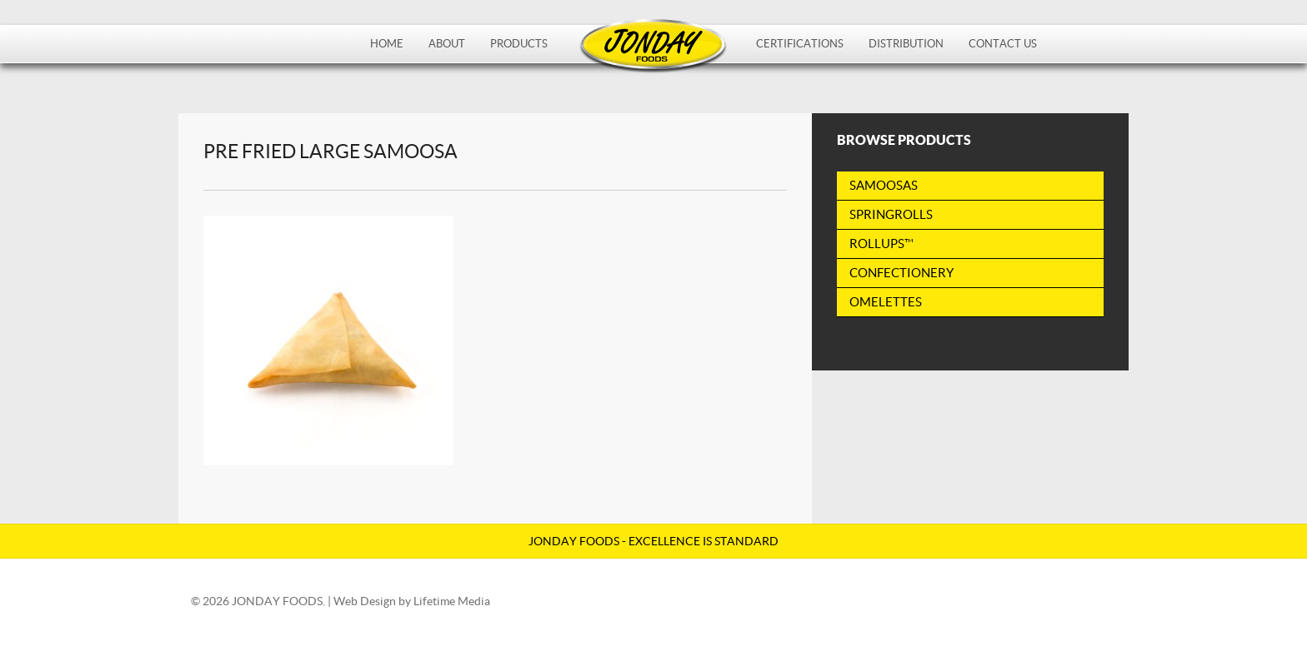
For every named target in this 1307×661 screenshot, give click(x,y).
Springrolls (891, 214)
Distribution (906, 43)
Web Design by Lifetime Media (411, 601)
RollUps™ (881, 243)
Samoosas (883, 185)
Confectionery (901, 273)
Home (386, 43)
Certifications (800, 43)
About (446, 43)
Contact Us (1003, 43)
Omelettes (885, 302)
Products (519, 43)
